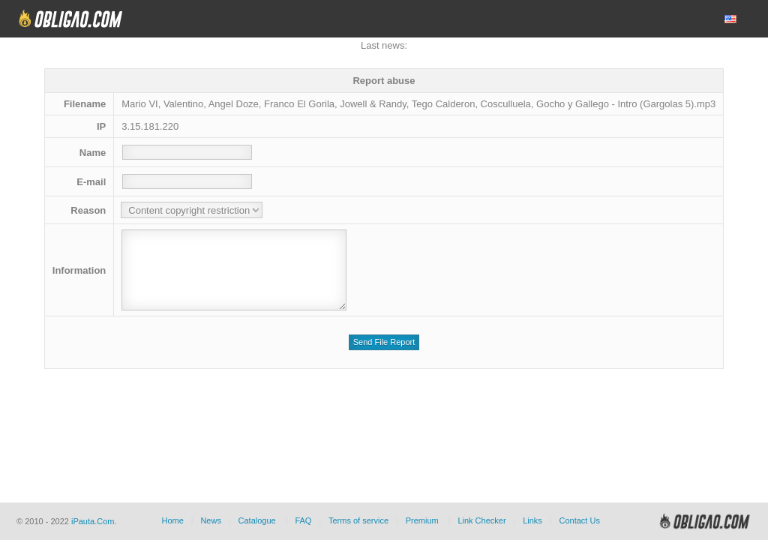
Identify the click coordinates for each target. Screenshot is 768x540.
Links (532, 520)
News (210, 520)
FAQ (303, 520)
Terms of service (358, 520)
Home (172, 520)
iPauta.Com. (94, 521)
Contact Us (579, 520)
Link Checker (482, 520)
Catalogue (257, 520)
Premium (422, 520)
